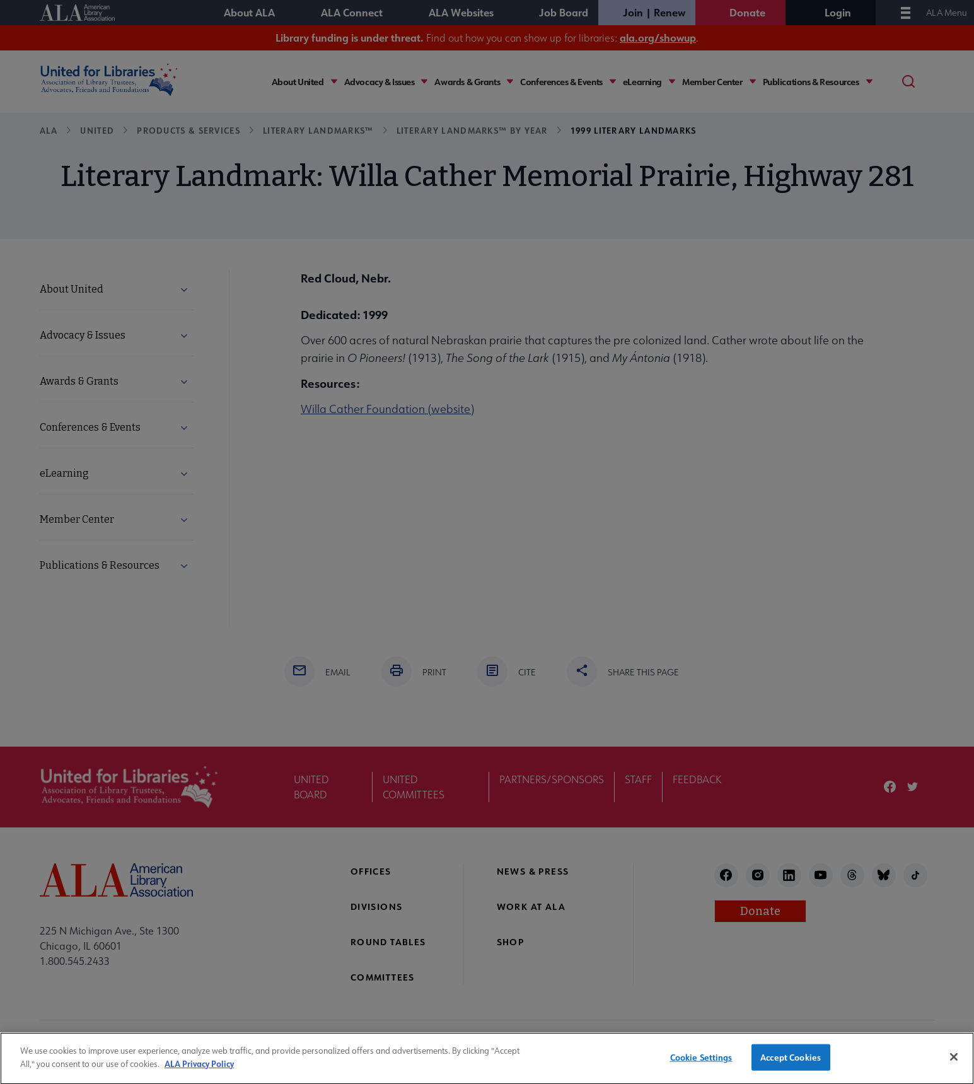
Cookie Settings (701, 1064)
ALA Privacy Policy (199, 1069)
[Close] (954, 1064)
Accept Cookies (790, 1064)
